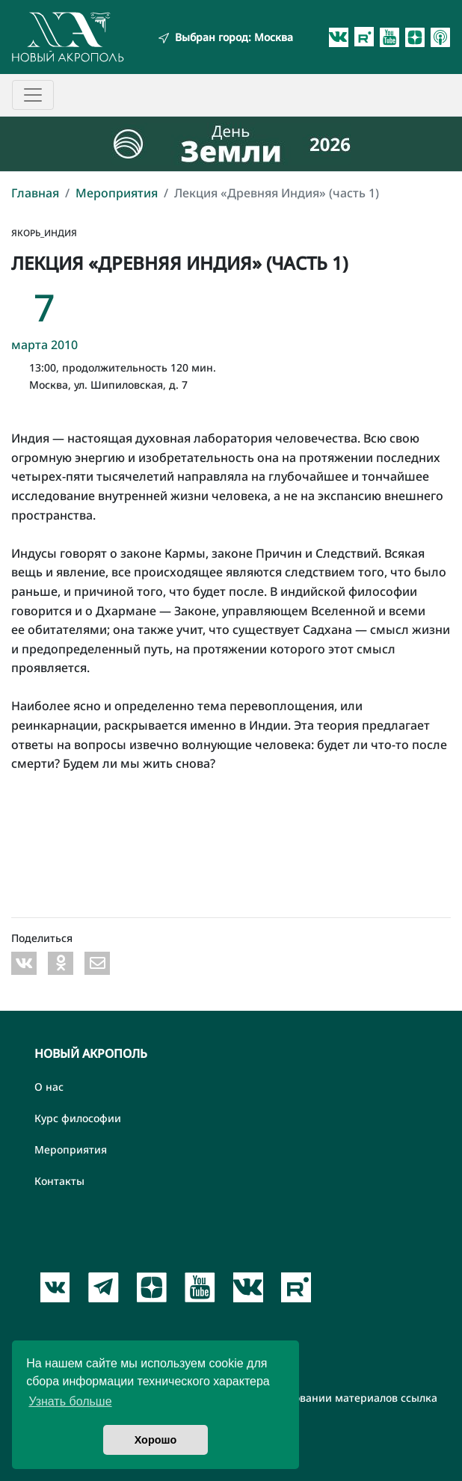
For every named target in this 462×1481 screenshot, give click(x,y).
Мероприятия (117, 193)
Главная (35, 193)
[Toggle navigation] (33, 95)
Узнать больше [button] (69, 1401)
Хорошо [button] (156, 1440)
